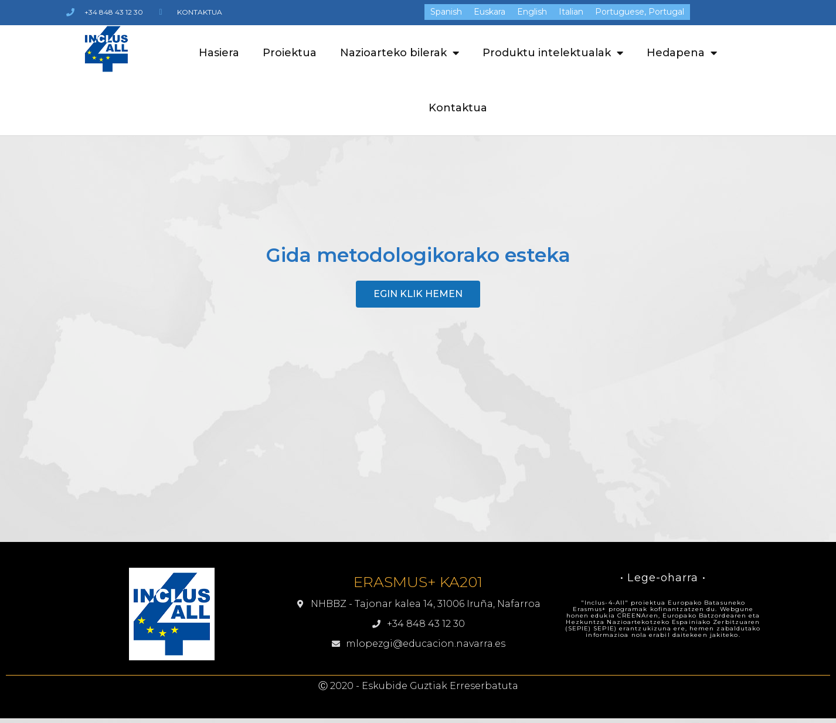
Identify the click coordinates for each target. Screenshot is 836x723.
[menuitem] (446, 11)
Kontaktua (458, 107)
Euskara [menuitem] (489, 12)
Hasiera (219, 52)
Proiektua (290, 52)
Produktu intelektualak (552, 53)
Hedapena (682, 53)
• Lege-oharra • (663, 577)
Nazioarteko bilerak (399, 53)
